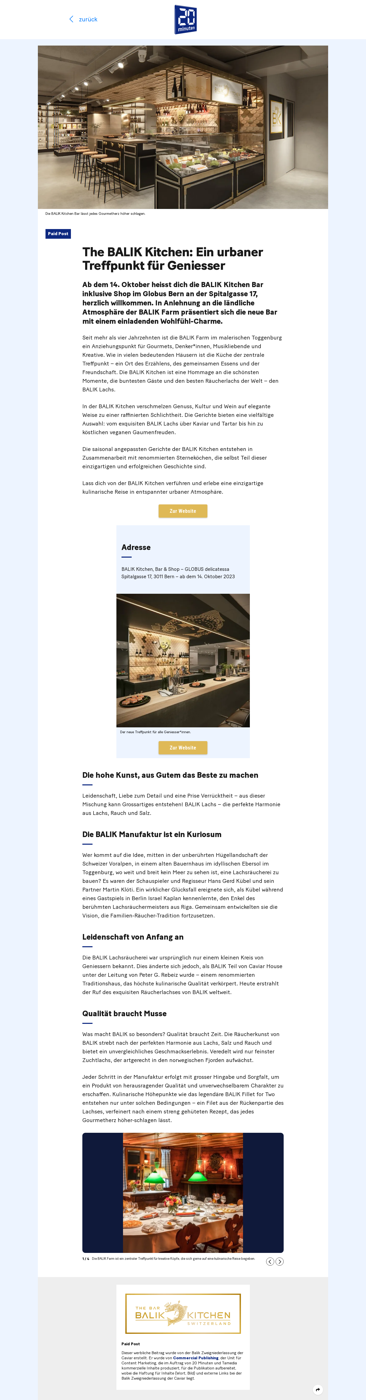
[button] (270, 1261)
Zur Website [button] (183, 511)
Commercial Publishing (196, 1358)
